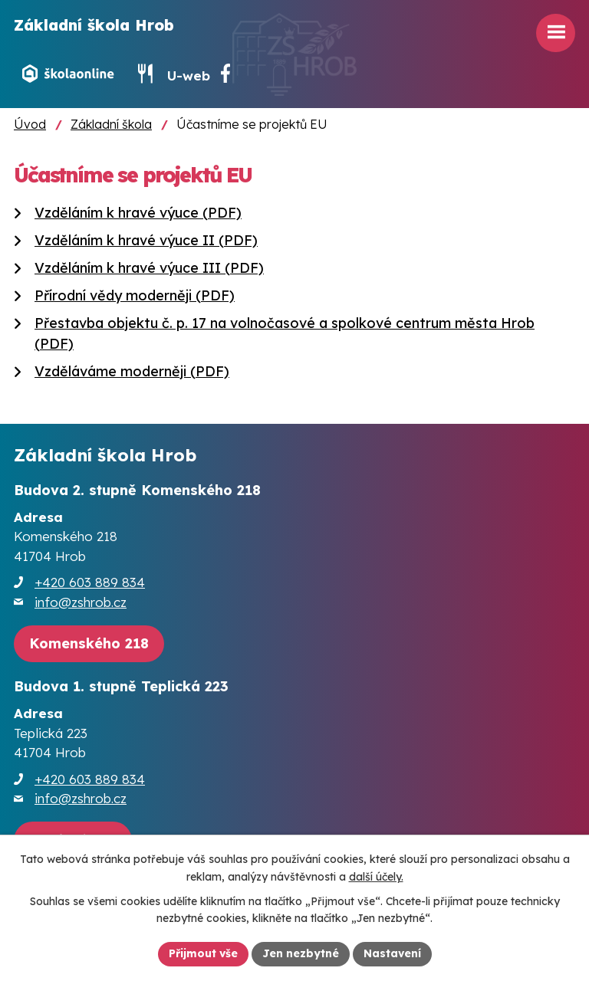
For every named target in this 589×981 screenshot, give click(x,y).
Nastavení (392, 953)
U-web (188, 75)
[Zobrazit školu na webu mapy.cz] (89, 644)
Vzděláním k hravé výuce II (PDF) (146, 240)
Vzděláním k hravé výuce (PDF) (138, 212)
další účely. (376, 877)
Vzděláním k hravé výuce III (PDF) (149, 268)
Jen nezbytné (300, 953)
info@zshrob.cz (81, 602)
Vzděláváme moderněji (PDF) (132, 371)
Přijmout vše (203, 953)
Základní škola (111, 124)
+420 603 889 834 (90, 582)
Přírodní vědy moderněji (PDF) (135, 295)
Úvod (30, 124)
